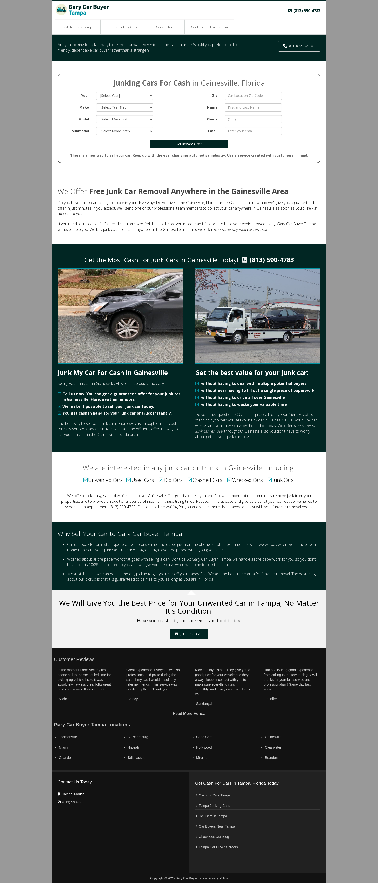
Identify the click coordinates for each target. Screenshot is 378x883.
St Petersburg (138, 737)
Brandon (271, 758)
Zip (214, 95)
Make (84, 107)
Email (212, 131)
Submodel (80, 131)
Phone (212, 119)
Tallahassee (136, 758)
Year (85, 95)
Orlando (65, 758)
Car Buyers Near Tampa (217, 826)
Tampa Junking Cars (214, 806)
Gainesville (273, 737)
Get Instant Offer (189, 144)
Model (83, 119)
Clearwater (273, 747)
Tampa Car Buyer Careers (218, 847)
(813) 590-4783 (272, 259)
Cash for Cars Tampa (215, 795)
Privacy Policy (218, 878)
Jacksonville (68, 737)
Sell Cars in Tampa (213, 816)
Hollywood (204, 747)
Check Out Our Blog (214, 837)
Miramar (202, 758)
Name (212, 107)
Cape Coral (204, 737)
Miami (63, 747)
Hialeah (133, 747)
